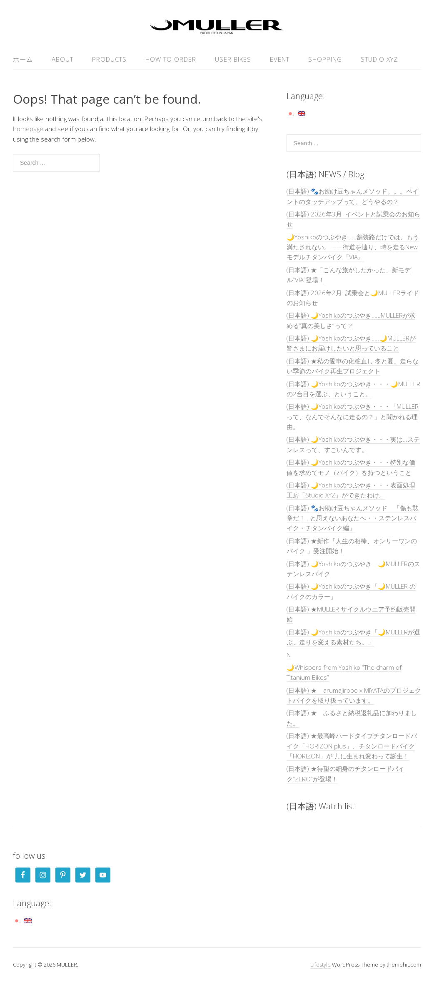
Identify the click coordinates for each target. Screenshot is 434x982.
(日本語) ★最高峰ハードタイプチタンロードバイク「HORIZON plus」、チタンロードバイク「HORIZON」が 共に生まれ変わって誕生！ (352, 745)
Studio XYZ (379, 59)
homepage (28, 128)
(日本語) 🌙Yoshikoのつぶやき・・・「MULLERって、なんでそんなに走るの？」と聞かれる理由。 (353, 416)
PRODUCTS (109, 59)
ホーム (23, 59)
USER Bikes (233, 59)
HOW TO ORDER (170, 59)
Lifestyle (320, 964)
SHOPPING (325, 59)
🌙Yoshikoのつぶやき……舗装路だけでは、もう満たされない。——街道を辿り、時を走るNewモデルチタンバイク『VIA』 (353, 247)
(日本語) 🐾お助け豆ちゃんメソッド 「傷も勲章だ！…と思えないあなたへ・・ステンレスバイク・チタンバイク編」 (353, 518)
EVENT (279, 59)
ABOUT (62, 59)
